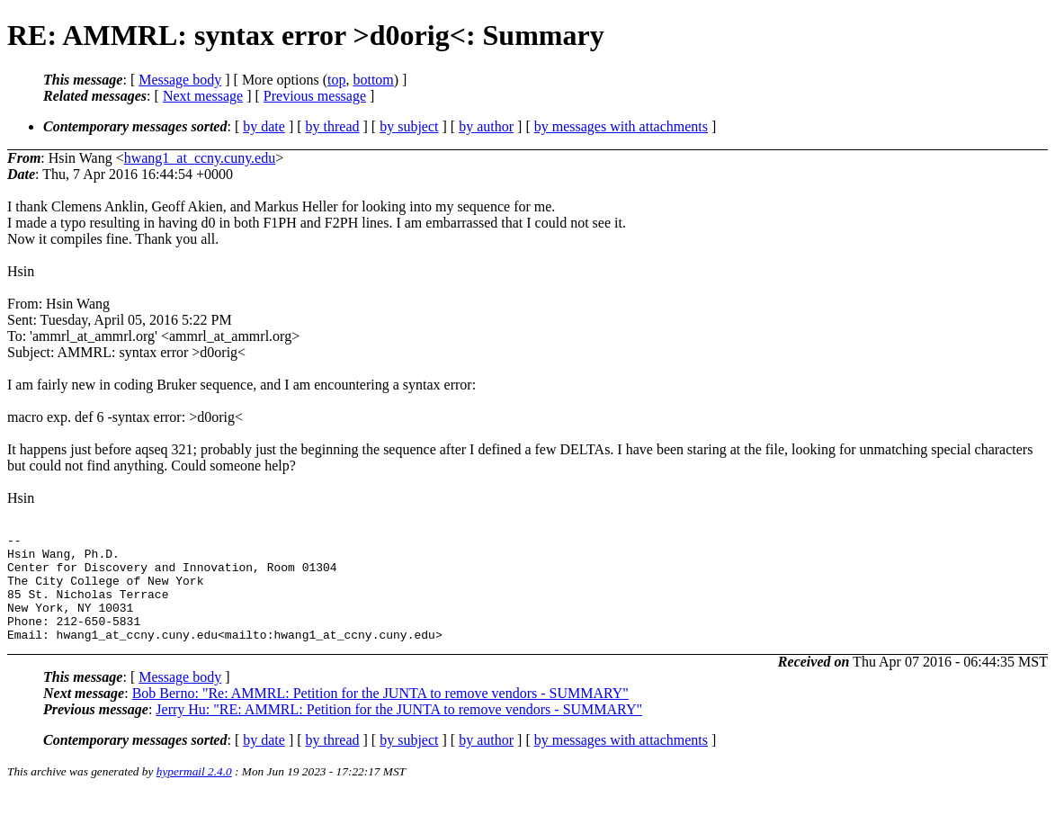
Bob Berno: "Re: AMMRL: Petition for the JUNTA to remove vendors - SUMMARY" (380, 714)
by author (486, 126)
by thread (333, 126)
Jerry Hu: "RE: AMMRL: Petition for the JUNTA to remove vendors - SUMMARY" (399, 731)
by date (264, 126)
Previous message (315, 95)
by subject (409, 126)
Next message (203, 95)
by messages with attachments (621, 126)
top (336, 79)
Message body (180, 79)
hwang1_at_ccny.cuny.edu (200, 158)
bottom (373, 79)
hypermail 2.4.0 (194, 793)
